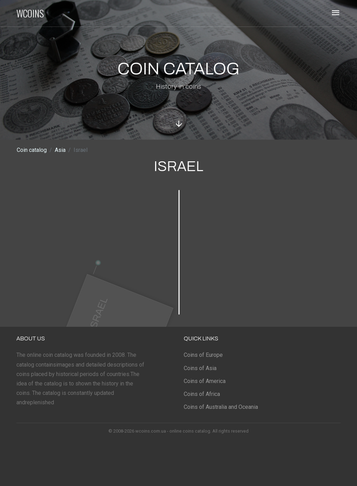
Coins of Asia (200, 368)
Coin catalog (32, 150)
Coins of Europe (203, 355)
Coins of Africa (202, 394)
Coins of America (205, 381)
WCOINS (30, 13)
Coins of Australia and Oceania (221, 407)
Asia (60, 150)
